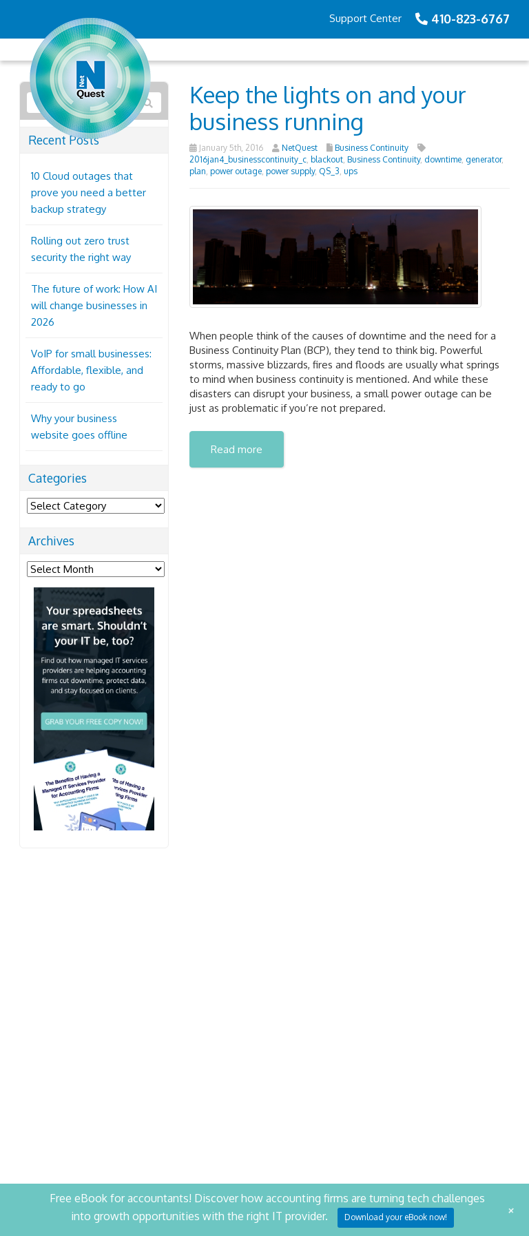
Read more (236, 449)
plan (197, 171)
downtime (442, 159)
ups (350, 171)
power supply (290, 171)
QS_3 (329, 171)
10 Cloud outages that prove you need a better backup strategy (88, 192)
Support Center (365, 18)
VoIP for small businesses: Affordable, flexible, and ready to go (91, 370)
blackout (327, 159)
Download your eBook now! (395, 1217)
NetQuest (300, 148)
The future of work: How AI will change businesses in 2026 (94, 305)
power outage (236, 171)
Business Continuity (371, 148)
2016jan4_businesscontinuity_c (248, 159)
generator (483, 159)
